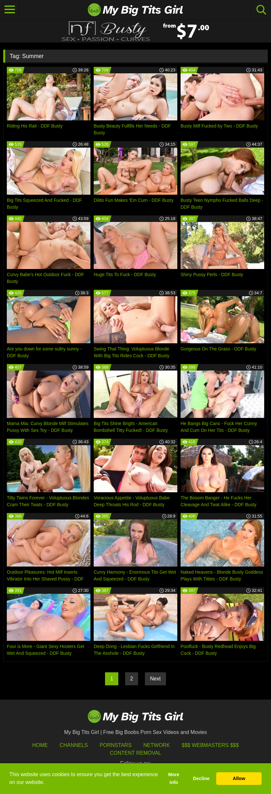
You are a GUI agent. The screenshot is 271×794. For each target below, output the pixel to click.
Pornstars (115, 745)
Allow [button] (239, 778)
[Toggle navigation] (9, 9)
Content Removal (135, 753)
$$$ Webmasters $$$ (210, 745)
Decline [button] (201, 778)
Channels (74, 745)
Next (155, 678)
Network (156, 745)
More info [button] (173, 778)
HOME (40, 745)
